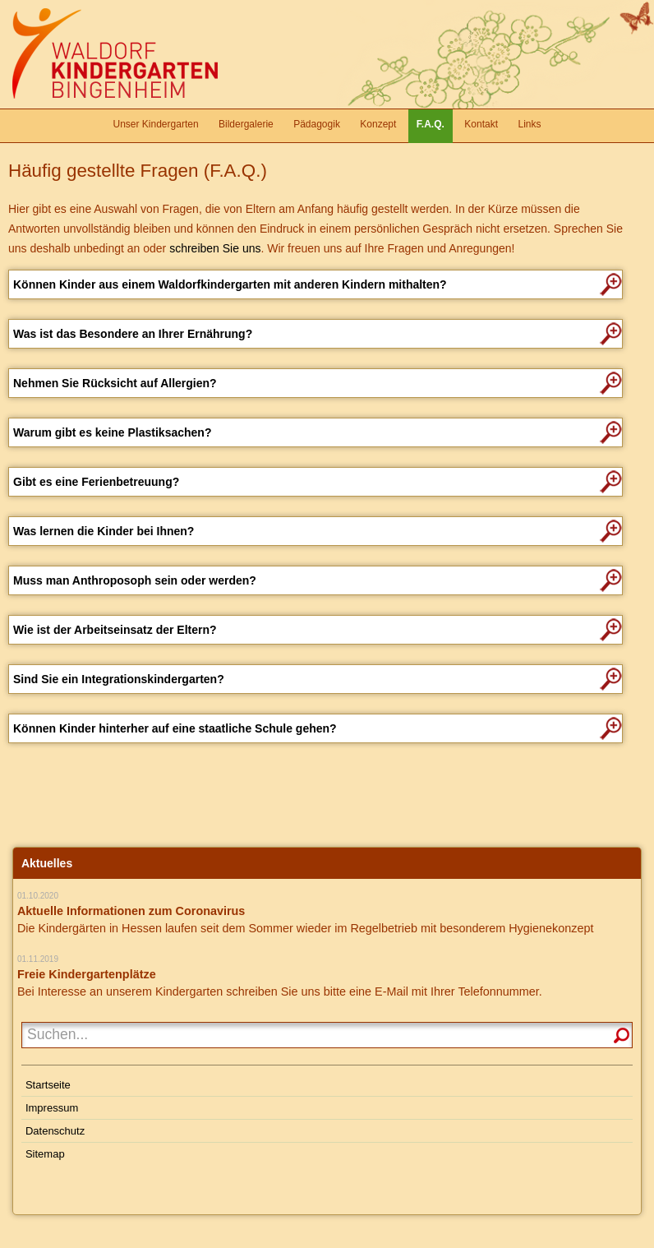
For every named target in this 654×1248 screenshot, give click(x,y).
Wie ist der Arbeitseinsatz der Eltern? (115, 629)
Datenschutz (55, 1131)
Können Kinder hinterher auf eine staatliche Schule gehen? (175, 728)
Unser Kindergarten (156, 124)
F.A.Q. (430, 124)
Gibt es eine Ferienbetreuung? (96, 481)
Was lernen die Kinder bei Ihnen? (103, 531)
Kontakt (481, 124)
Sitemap (45, 1154)
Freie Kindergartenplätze (86, 974)
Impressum (51, 1108)
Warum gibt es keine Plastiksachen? (112, 432)
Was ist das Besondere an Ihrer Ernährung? (132, 333)
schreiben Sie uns (214, 248)
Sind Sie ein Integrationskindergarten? (118, 679)
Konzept (378, 124)
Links (529, 124)
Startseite (48, 1085)
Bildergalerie (246, 124)
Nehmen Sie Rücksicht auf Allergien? (115, 383)
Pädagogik (316, 124)
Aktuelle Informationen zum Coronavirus (131, 911)
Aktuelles (46, 863)
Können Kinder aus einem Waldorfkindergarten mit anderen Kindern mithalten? (230, 284)
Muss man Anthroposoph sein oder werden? (134, 580)
